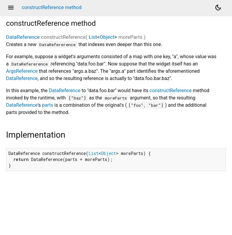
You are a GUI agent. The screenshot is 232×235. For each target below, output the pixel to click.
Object (107, 37)
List (93, 37)
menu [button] (10, 7)
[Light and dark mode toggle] (218, 7)
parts (47, 105)
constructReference (171, 90)
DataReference (23, 37)
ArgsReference (22, 71)
